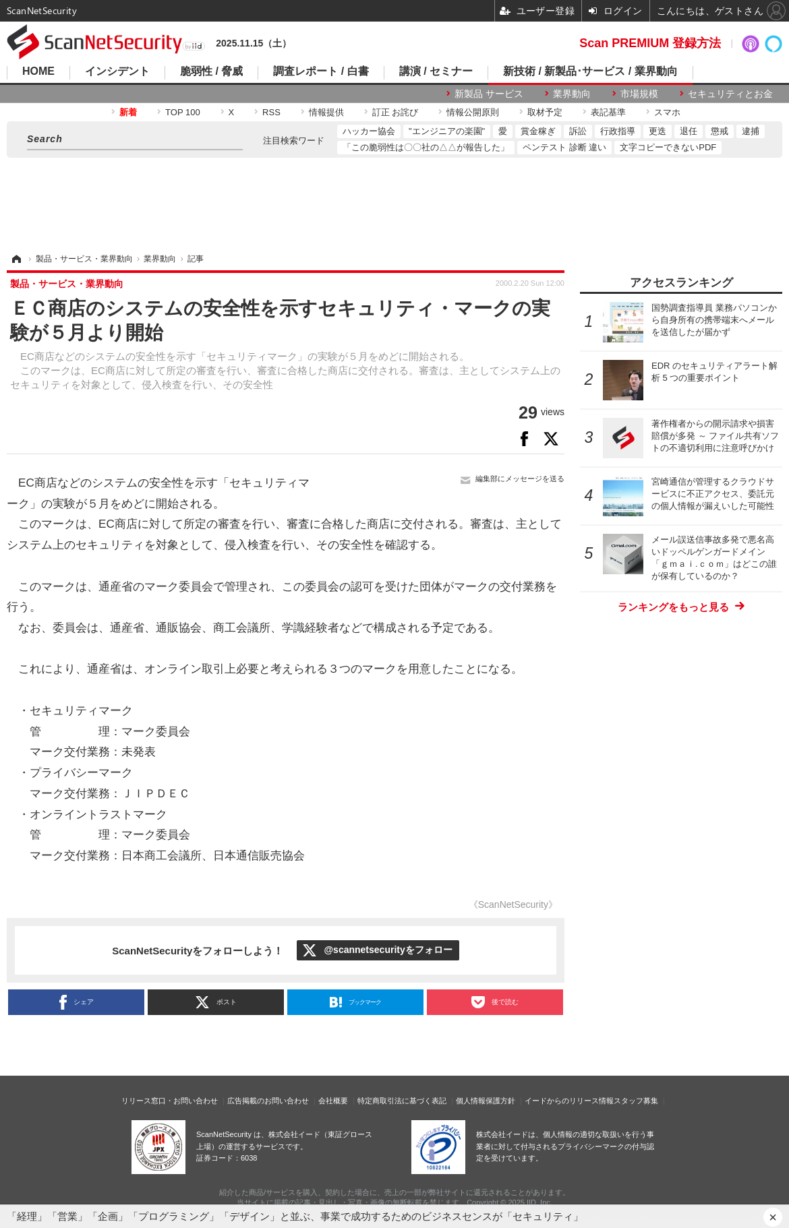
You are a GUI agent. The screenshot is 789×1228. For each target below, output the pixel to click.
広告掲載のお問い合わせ (268, 1101)
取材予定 (544, 112)
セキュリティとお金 (730, 93)
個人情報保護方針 (485, 1101)
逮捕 (750, 131)
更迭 (657, 131)
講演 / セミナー (436, 71)
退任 (688, 131)
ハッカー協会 (369, 131)
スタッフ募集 (636, 1101)
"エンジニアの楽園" (447, 131)
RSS (271, 112)
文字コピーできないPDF (668, 147)
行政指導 (617, 131)
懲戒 (719, 131)
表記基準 (608, 112)
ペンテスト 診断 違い (564, 147)
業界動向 (572, 93)
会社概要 (333, 1101)
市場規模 (639, 93)
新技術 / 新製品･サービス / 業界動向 (590, 71)
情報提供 (326, 112)
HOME (38, 71)
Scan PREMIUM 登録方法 (650, 43)
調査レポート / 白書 (320, 71)
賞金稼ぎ (538, 131)
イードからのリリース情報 (569, 1101)
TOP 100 (182, 112)
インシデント (117, 71)
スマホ (667, 112)
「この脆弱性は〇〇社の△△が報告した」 (426, 147)
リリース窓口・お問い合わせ (169, 1101)
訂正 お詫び (395, 112)
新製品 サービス (489, 93)
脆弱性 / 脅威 (211, 71)
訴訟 (578, 131)
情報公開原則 (472, 112)
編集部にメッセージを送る (519, 478)
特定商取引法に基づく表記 (401, 1101)
